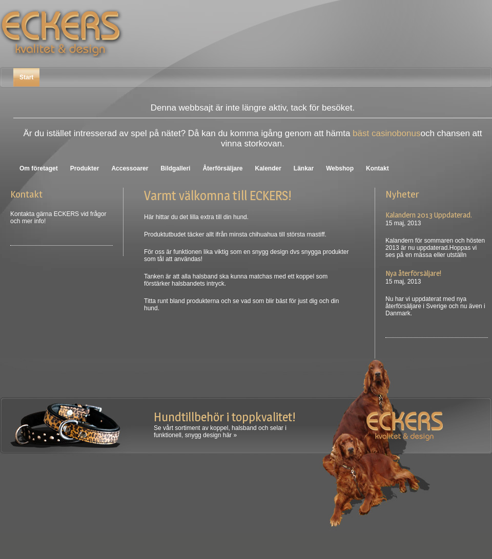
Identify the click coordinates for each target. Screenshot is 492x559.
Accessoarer (129, 168)
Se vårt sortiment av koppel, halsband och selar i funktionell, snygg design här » (220, 431)
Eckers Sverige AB (63, 29)
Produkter (84, 168)
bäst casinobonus (386, 133)
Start (26, 77)
